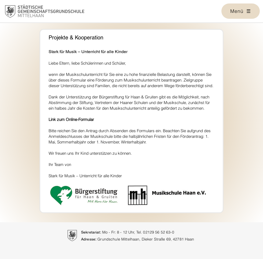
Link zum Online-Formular (71, 119)
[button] (240, 11)
